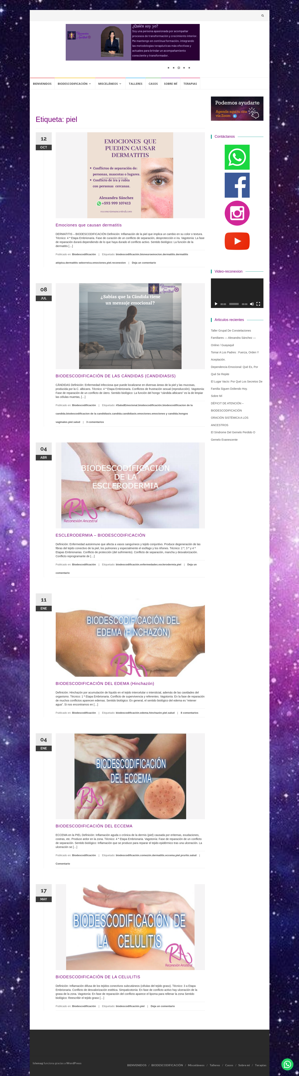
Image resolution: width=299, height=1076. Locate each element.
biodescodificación (127, 254)
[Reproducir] (216, 304)
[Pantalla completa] (258, 304)
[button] (287, 1064)
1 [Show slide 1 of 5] (168, 68)
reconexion (119, 262)
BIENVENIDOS (42, 84)
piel (109, 262)
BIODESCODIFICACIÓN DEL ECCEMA (94, 826)
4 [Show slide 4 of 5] (184, 68)
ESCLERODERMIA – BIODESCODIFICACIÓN (101, 535)
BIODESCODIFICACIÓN (72, 84)
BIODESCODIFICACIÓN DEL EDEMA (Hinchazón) (105, 683)
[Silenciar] (252, 304)
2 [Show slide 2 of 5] (173, 68)
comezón (145, 855)
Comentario (63, 863)
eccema (170, 855)
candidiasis (129, 413)
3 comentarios (95, 421)
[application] (237, 293)
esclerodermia (167, 564)
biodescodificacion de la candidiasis (88, 413)
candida (117, 413)
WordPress (73, 1063)
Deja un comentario (144, 262)
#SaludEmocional (126, 405)
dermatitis (169, 254)
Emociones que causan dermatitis (89, 225)
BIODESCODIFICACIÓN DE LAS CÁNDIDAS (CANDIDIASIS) (116, 376)
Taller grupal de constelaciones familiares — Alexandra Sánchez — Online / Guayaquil (233, 338)
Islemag (38, 1063)
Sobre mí (170, 84)
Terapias (190, 84)
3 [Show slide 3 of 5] (179, 68)
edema (144, 712)
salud (76, 421)
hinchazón (155, 712)
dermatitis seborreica (79, 262)
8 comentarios (189, 712)
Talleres (135, 84)
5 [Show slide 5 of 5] (189, 68)
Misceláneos (108, 84)
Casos (153, 84)
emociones (99, 262)
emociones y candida (165, 413)
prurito (185, 855)
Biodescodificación (84, 254)
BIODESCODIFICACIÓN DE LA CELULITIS (98, 977)
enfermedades (149, 564)
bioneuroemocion (151, 254)
